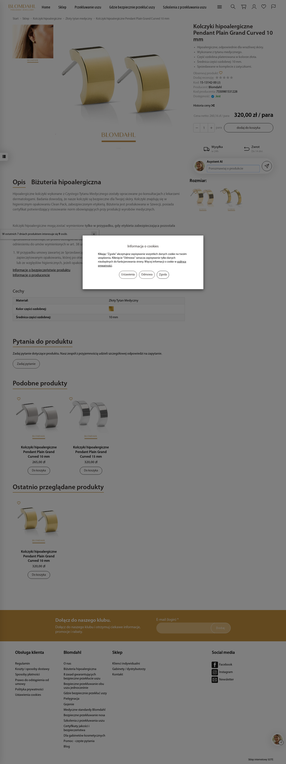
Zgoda (163, 274)
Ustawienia (128, 274)
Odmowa (146, 274)
